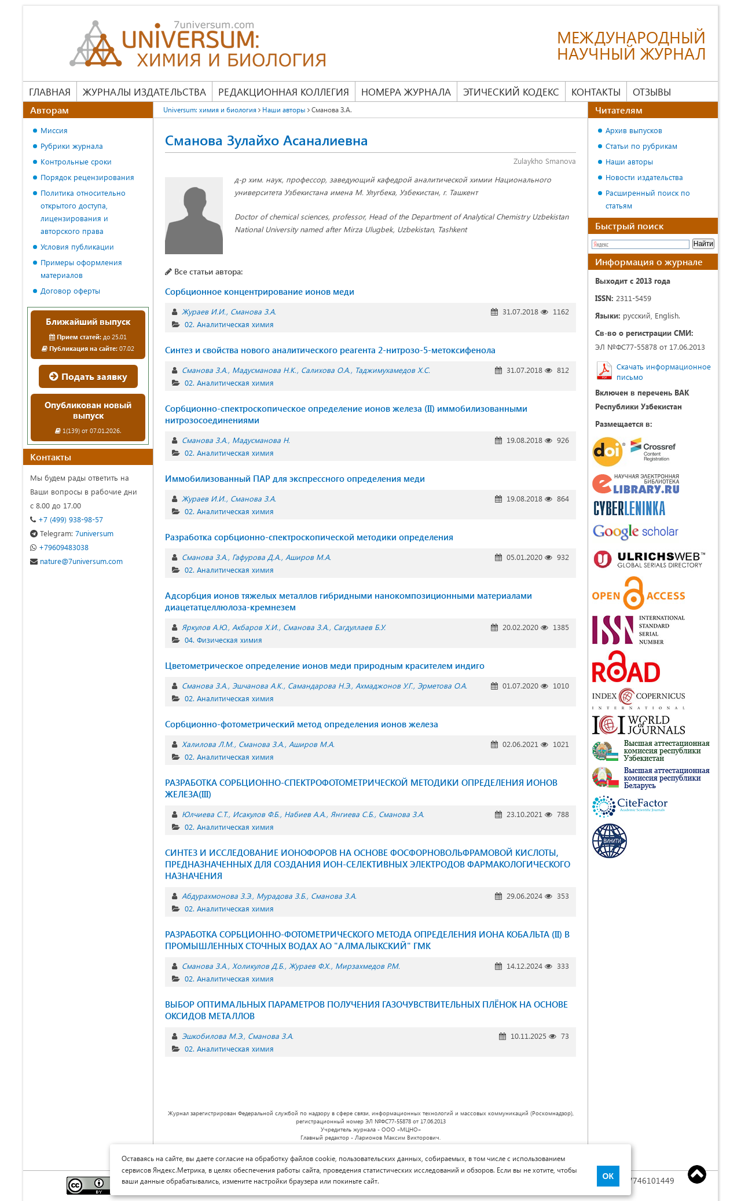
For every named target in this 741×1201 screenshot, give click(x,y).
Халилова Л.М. (208, 744)
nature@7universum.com (76, 561)
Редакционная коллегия (283, 91)
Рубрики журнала (72, 146)
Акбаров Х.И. (255, 627)
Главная (50, 91)
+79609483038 (59, 547)
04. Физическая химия (223, 640)
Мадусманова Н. (261, 440)
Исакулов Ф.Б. (256, 814)
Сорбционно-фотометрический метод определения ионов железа (301, 724)
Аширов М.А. (308, 557)
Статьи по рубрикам (641, 146)
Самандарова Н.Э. (319, 685)
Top (697, 1174)
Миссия (54, 130)
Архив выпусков (634, 130)
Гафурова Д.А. (256, 557)
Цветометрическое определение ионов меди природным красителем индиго (325, 665)
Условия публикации (77, 246)
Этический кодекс (511, 91)
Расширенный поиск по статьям (648, 199)
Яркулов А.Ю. (205, 627)
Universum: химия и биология (209, 109)
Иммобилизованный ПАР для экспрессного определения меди (295, 478)
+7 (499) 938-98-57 (66, 519)
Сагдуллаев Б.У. (359, 627)
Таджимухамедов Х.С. (392, 370)
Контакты (596, 91)
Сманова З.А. (253, 311)
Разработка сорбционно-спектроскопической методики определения (309, 537)
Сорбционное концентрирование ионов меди (259, 291)
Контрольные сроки (76, 161)
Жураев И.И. (204, 311)
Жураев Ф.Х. (310, 966)
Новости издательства (644, 177)
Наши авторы (284, 109)
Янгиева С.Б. (352, 814)
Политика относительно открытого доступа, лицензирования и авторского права (83, 212)
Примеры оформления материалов (81, 268)
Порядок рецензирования (87, 177)
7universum (71, 533)
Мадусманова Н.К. (264, 370)
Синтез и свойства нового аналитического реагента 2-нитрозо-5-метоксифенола (330, 350)
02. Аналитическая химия (229, 324)
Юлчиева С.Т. (205, 814)
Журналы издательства (144, 91)
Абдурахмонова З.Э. (217, 895)
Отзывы (652, 91)
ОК (608, 1176)
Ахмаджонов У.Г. (384, 685)
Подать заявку (88, 376)
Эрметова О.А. (442, 685)
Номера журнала (406, 91)
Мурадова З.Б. (281, 895)
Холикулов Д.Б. (258, 966)
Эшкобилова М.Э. (212, 1036)
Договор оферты (70, 290)
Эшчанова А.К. (257, 685)
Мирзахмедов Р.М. (367, 966)
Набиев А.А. (305, 814)
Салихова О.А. (325, 370)
